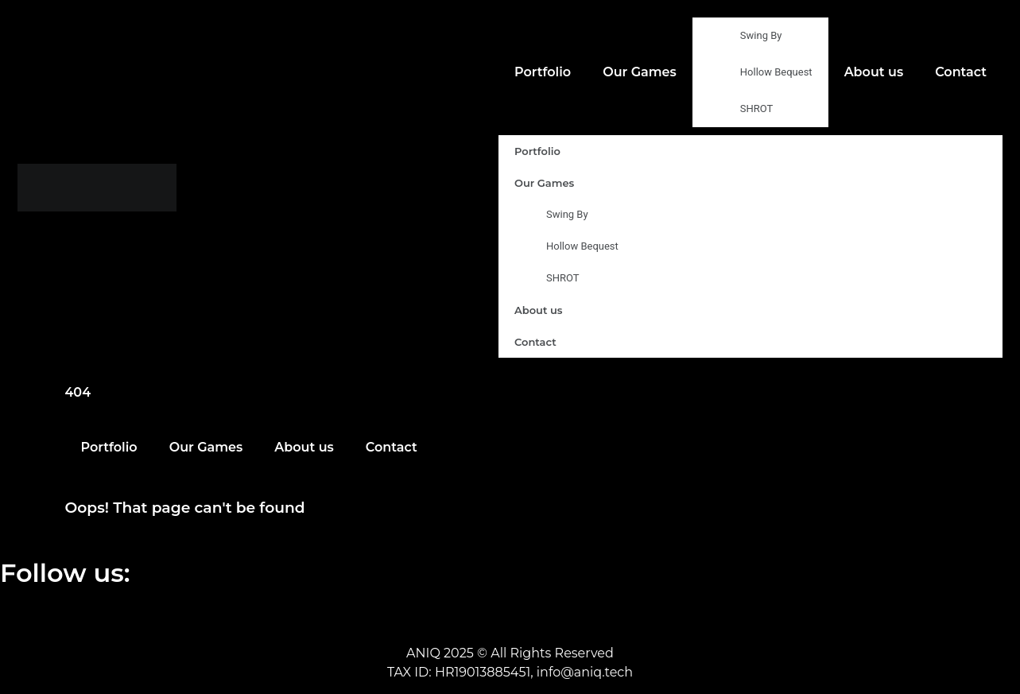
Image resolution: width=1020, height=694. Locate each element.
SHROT (757, 108)
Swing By (761, 35)
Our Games (640, 71)
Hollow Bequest (776, 72)
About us (874, 71)
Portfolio (542, 71)
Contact (961, 71)
